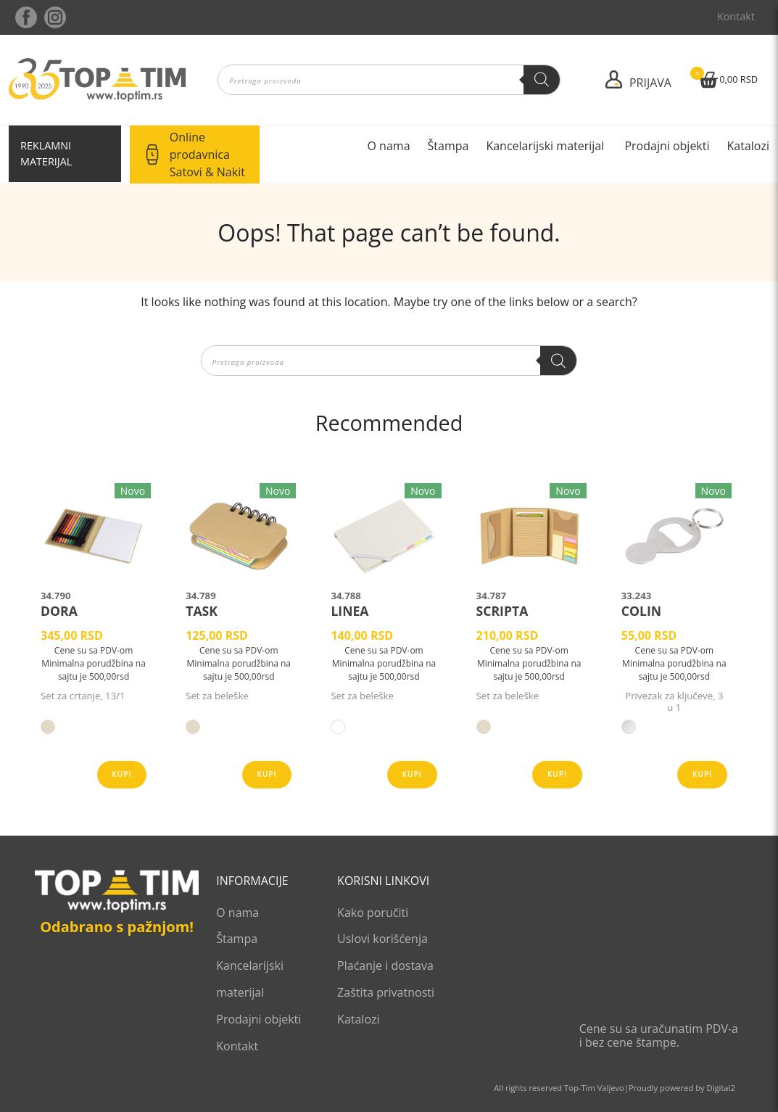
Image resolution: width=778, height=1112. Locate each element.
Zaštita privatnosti (385, 992)
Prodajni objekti (666, 146)
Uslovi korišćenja (382, 939)
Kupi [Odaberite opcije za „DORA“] (121, 774)
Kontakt (736, 16)
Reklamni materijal (46, 153)
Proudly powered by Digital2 (682, 1087)
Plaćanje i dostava (385, 965)
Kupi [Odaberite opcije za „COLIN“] (702, 774)
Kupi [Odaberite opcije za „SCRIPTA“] (557, 774)
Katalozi (748, 146)
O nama (389, 146)
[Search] (542, 79)
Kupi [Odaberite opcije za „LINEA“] (412, 774)
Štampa (448, 146)
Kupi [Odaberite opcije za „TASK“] (267, 774)
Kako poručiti (372, 913)
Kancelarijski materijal (546, 146)
